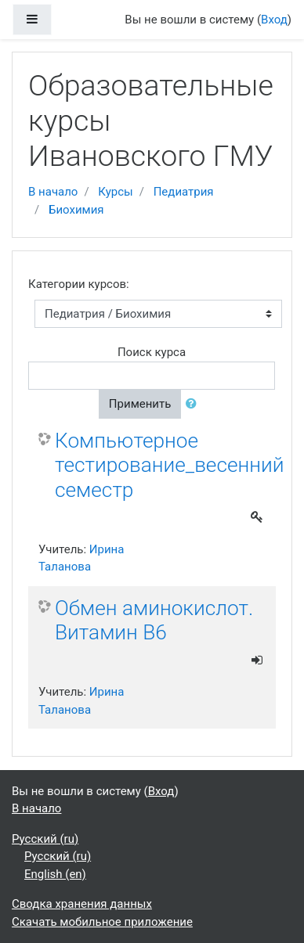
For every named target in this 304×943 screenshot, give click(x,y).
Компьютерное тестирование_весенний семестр (169, 465)
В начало (53, 192)
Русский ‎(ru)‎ (45, 839)
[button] (194, 404)
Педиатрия (184, 192)
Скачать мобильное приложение (102, 922)
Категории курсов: (78, 284)
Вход (274, 20)
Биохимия (76, 210)
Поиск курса (152, 352)
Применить (140, 404)
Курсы (115, 192)
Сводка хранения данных (82, 904)
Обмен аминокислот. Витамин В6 (154, 620)
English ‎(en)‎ (55, 874)
